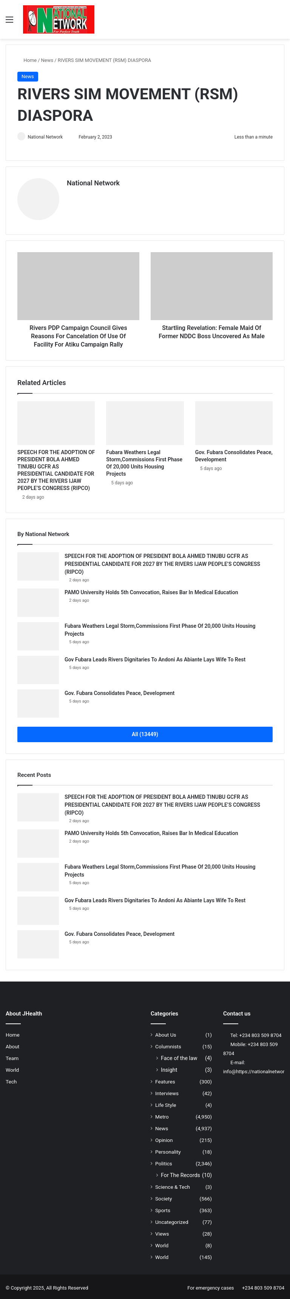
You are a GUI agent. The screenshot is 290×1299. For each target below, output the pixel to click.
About (12, 1044)
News (47, 60)
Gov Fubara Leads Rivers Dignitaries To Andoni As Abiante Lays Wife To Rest (155, 657)
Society (163, 1196)
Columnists (168, 1044)
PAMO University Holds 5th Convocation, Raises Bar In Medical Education (151, 590)
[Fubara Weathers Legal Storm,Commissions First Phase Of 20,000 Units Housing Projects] (145, 420)
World (12, 1067)
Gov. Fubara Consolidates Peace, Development (119, 690)
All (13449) (145, 732)
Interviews (167, 1091)
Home (27, 60)
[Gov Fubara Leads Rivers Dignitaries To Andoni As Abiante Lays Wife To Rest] (38, 667)
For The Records (180, 1173)
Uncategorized (171, 1219)
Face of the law (179, 1055)
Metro (162, 1114)
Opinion (164, 1137)
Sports (162, 1208)
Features (165, 1079)
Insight (169, 1067)
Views (162, 1231)
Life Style (165, 1102)
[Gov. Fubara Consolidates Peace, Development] (234, 420)
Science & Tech (172, 1184)
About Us (165, 1032)
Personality (168, 1149)
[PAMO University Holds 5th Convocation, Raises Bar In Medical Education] (38, 600)
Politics (163, 1161)
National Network (48, 137)
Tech (11, 1079)
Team (12, 1055)
